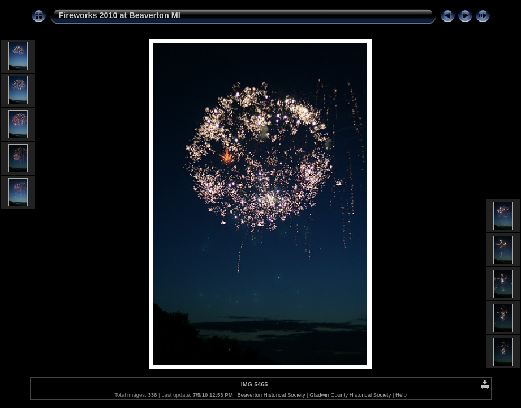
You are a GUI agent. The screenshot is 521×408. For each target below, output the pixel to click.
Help (401, 395)
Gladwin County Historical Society (350, 395)
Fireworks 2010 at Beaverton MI (119, 15)
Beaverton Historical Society (271, 395)
